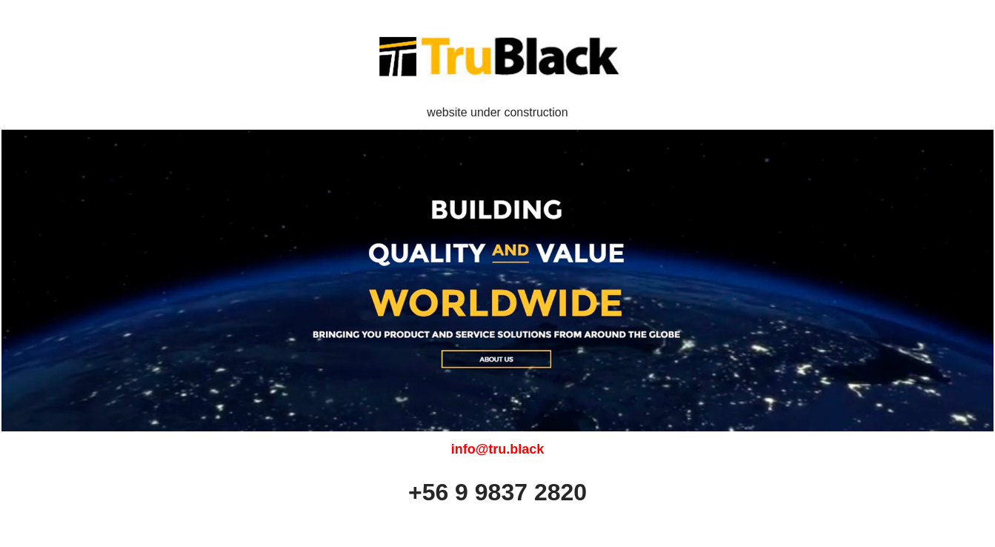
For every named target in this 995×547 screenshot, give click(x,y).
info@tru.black (498, 449)
